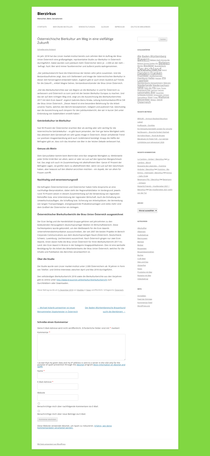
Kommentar (43, 332)
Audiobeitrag (142, 235)
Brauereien (142, 248)
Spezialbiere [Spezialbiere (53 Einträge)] (142, 97)
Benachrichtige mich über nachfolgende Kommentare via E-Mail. (68, 406)
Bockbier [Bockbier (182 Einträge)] (149, 65)
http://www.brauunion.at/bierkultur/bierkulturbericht (82, 279)
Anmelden (141, 295)
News (88, 290)
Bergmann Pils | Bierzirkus (148, 179)
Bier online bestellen (62, 27)
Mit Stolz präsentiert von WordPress (51, 444)
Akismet (80, 364)
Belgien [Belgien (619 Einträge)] (164, 63)
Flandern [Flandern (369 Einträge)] (143, 73)
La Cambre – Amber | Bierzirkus (150, 159)
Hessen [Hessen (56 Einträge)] (158, 78)
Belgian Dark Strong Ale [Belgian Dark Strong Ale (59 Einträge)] (160, 60)
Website (41, 392)
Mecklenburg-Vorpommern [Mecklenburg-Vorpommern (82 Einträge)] (150, 83)
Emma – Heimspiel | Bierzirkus (150, 172)
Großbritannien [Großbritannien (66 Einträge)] (155, 75)
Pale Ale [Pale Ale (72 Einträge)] (148, 88)
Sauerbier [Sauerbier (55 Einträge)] (160, 93)
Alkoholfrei (141, 228)
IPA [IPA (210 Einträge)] (164, 78)
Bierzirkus (46, 13)
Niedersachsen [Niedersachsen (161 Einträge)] (161, 85)
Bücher (140, 255)
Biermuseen (142, 238)
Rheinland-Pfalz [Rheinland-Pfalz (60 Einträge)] (143, 90)
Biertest (140, 241)
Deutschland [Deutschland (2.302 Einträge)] (149, 69)
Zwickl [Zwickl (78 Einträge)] (160, 99)
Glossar (105, 27)
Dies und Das (142, 262)
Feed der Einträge (144, 299)
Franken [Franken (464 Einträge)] (156, 73)
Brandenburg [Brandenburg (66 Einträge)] (160, 66)
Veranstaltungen (87, 27)
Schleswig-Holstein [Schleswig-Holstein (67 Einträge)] (145, 95)
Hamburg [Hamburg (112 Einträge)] (142, 78)
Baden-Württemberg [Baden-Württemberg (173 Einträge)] (154, 56)
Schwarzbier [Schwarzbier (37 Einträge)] (158, 95)
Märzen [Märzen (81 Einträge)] (167, 83)
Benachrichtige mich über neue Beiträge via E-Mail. (61, 414)
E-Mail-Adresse (45, 382)
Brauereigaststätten (145, 252)
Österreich (119, 290)
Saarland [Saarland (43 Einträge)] (154, 90)
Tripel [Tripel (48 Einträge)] (155, 97)
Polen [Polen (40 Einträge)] (158, 88)
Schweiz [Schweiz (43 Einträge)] (166, 95)
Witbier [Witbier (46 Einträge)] (153, 100)
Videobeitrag (142, 279)
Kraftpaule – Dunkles (146, 125)
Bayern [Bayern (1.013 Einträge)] (143, 59)
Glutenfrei (141, 265)
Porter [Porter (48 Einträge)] (163, 88)
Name (41, 371)
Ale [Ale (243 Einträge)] (139, 56)
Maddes (80, 290)
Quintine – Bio (163, 169)
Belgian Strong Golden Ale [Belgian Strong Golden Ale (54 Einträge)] (147, 63)
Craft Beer (141, 258)
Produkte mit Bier (144, 272)
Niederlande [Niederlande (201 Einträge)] (144, 85)
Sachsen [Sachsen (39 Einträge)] (161, 90)
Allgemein (141, 231)
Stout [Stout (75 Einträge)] (150, 97)
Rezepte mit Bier (144, 275)
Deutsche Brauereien (140, 27)
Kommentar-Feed (144, 302)
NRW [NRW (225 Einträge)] (140, 87)
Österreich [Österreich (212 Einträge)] (144, 102)
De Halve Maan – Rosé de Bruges (151, 135)
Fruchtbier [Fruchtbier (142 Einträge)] (143, 75)
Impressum (120, 27)
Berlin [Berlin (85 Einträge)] (140, 65)
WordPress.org (143, 306)
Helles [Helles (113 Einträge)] (151, 78)
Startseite (42, 27)
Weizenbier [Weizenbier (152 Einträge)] (143, 99)
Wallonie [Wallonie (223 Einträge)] (163, 97)
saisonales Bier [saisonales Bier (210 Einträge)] (146, 92)
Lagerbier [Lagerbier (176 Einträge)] (143, 80)
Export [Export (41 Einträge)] (164, 70)
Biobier (140, 245)
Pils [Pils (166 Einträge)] (154, 87)
